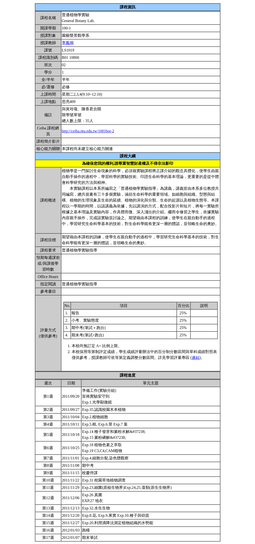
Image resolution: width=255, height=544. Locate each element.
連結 (196, 357)
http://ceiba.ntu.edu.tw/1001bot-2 (88, 131)
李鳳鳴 (68, 43)
